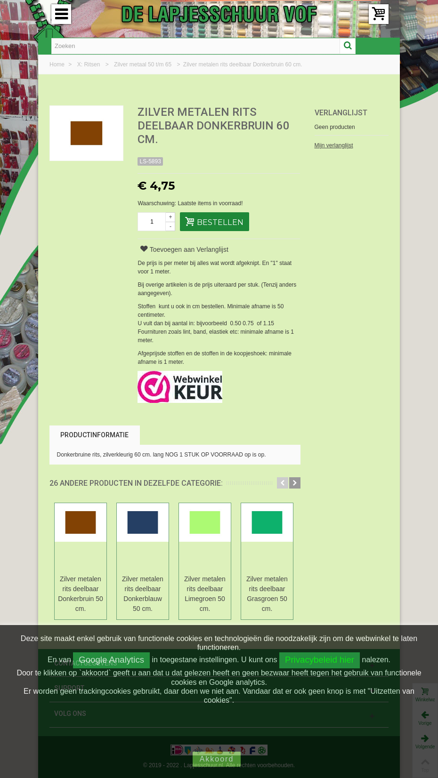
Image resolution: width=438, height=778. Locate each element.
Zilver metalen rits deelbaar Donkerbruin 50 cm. (80, 593)
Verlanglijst (341, 112)
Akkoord (217, 759)
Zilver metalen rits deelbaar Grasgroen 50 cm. (267, 593)
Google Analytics (111, 660)
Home (57, 64)
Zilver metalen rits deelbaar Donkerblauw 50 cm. (142, 593)
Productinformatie (94, 435)
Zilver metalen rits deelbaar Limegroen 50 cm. (205, 593)
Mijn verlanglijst (334, 145)
